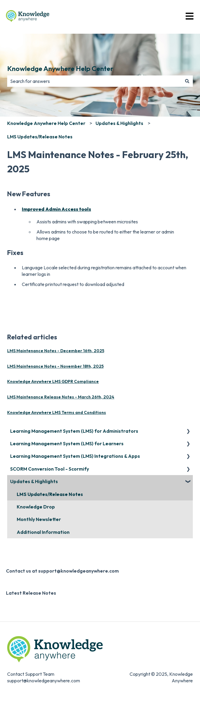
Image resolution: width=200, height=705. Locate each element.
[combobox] (94, 81)
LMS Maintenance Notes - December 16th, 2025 (55, 350)
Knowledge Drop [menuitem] (36, 507)
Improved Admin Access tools (56, 209)
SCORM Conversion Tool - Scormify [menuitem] (49, 469)
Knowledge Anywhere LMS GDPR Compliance (53, 381)
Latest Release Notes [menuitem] (31, 593)
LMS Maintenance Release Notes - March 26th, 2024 (60, 397)
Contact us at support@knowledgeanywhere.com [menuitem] (62, 571)
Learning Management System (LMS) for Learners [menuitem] (67, 443)
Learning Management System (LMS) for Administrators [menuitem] (74, 431)
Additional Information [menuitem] (43, 532)
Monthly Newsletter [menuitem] (39, 519)
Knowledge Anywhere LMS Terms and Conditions (56, 412)
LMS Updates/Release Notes (40, 137)
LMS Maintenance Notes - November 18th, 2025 (55, 366)
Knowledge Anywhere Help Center (60, 68)
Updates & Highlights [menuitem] (34, 481)
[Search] (187, 81)
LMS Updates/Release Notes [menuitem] (50, 494)
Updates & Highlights (119, 123)
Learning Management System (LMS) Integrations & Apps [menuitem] (75, 456)
